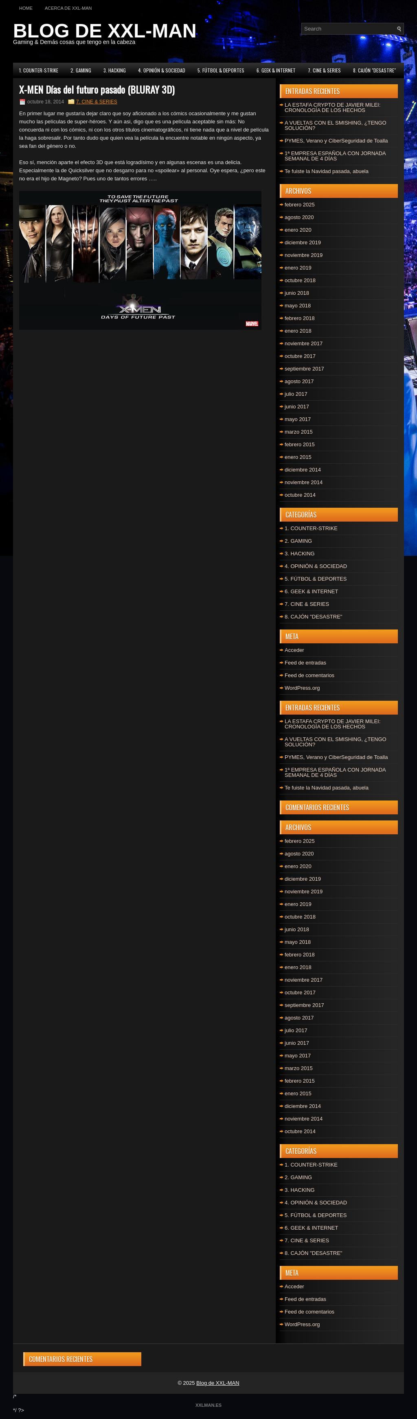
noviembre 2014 (304, 482)
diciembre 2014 (303, 470)
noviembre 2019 (304, 255)
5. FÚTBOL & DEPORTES (221, 70)
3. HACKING (114, 70)
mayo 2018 (298, 306)
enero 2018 (298, 331)
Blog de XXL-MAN (217, 1383)
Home (26, 8)
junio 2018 (297, 293)
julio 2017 (296, 394)
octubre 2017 (300, 356)
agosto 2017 (299, 381)
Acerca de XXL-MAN (68, 8)
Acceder (294, 650)
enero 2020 (298, 230)
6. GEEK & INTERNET (276, 70)
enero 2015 (298, 457)
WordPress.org (302, 688)
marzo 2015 (299, 432)
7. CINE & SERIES (324, 70)
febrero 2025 (300, 205)
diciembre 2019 (303, 242)
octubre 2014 (300, 495)
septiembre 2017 (304, 369)
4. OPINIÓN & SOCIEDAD (161, 70)
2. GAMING (80, 70)
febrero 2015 (300, 444)
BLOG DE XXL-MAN (105, 31)
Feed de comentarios (309, 675)
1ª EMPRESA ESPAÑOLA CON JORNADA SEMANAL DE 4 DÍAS (335, 156)
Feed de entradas (305, 663)
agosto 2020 (299, 217)
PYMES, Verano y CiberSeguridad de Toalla (336, 141)
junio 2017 (297, 407)
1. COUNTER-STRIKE (38, 70)
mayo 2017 (298, 419)
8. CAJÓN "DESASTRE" (374, 70)
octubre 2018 (300, 280)
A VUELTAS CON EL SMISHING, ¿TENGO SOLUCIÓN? (335, 125)
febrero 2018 (300, 318)
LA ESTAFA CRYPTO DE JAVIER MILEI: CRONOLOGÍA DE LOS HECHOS (332, 107)
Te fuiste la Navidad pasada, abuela (327, 171)
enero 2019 (298, 268)
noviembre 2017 (304, 343)
